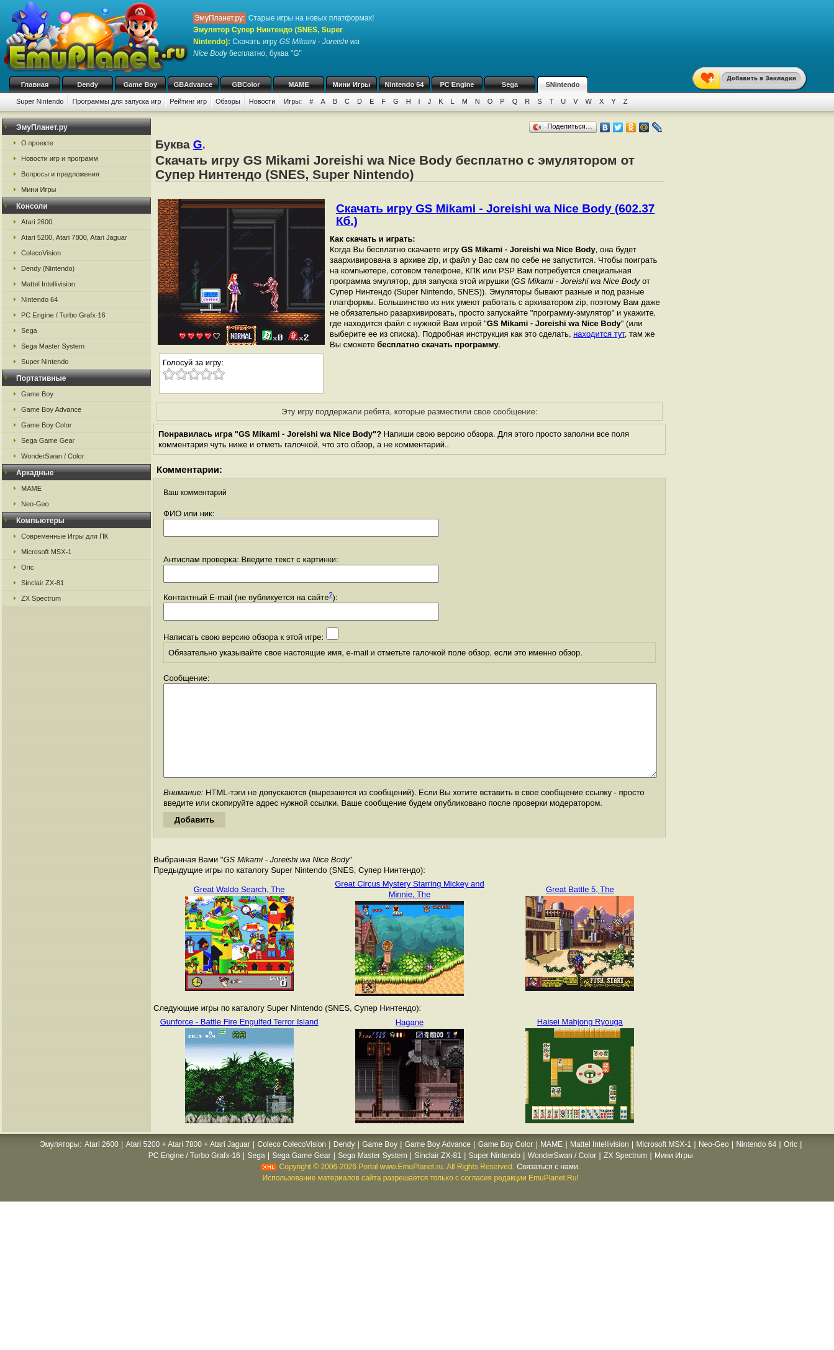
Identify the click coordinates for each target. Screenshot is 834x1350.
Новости (262, 101)
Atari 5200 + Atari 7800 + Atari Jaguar (188, 1163)
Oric (27, 567)
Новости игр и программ (59, 158)
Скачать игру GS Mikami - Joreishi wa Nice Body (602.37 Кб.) (495, 214)
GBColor (246, 84)
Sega (510, 84)
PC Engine (457, 84)
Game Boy (140, 84)
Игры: (293, 101)
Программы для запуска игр (116, 101)
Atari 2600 (36, 222)
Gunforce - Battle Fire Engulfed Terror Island (239, 1040)
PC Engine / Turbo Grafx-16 (63, 315)
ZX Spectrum (41, 598)
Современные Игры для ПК (64, 536)
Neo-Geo (35, 504)
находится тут (599, 334)
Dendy (87, 84)
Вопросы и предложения (60, 174)
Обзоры (227, 101)
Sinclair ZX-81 (42, 582)
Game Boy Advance (51, 409)
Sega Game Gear (48, 440)
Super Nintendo (39, 101)
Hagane (410, 1041)
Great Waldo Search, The (239, 908)
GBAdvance (193, 84)
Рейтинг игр (188, 101)
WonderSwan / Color (52, 456)
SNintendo (563, 84)
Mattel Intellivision (48, 284)
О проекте (37, 143)
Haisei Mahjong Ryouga (580, 1040)
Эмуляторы (59, 1163)
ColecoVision (41, 253)
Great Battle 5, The (580, 908)
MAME (298, 84)
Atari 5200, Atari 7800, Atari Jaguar (74, 237)
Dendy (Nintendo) (48, 268)
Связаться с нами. (548, 1185)
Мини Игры (352, 84)
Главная (35, 84)
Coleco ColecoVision (291, 1163)
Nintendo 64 (404, 84)
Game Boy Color (46, 425)
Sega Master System (52, 346)
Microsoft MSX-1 (46, 551)
